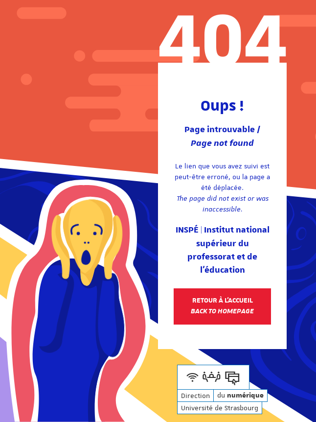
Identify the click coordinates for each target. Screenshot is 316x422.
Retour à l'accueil (222, 306)
